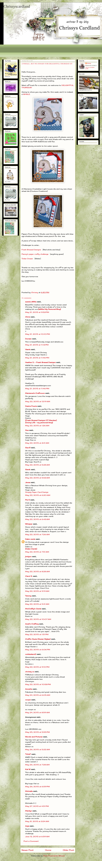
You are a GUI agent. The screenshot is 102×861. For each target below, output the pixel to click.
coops (28, 700)
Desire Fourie (31, 406)
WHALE (26, 94)
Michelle (29, 791)
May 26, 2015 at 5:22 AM (37, 750)
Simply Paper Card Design (36, 492)
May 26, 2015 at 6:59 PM (37, 787)
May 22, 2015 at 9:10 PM (37, 667)
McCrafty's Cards (33, 609)
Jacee (27, 482)
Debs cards (30, 539)
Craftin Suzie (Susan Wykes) (38, 639)
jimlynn (28, 557)
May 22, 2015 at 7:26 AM (37, 534)
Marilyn (28, 811)
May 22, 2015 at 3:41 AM (37, 443)
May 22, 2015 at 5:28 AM (37, 465)
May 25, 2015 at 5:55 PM (37, 732)
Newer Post (27, 850)
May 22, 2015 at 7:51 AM (37, 552)
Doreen (28, 339)
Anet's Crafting (32, 624)
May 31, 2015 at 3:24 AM (37, 821)
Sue (27, 430)
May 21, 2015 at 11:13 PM (37, 345)
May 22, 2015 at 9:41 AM (37, 604)
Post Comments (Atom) (54, 856)
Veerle (27, 349)
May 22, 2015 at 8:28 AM (37, 572)
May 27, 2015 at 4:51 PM (37, 806)
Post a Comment (31, 841)
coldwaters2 (30, 654)
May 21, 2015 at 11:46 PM (37, 358)
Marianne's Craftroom (35, 393)
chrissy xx (29, 672)
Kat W (27, 769)
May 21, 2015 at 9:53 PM (37, 312)
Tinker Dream (27, 259)
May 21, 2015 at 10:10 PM (37, 334)
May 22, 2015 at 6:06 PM (37, 650)
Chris (27, 317)
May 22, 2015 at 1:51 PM (36, 634)
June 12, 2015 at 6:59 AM (37, 837)
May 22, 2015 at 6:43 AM (37, 519)
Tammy (28, 596)
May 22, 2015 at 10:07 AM (38, 619)
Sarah (27, 469)
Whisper (28, 524)
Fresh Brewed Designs (31, 250)
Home (48, 850)
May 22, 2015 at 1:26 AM (37, 426)
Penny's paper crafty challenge (35, 254)
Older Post (68, 850)
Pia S (27, 500)
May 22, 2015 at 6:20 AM (37, 495)
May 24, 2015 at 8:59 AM (37, 712)
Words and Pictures (34, 737)
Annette (28, 689)
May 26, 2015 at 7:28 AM (37, 765)
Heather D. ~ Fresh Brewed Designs (40, 362)
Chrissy (89, 63)
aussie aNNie (30, 302)
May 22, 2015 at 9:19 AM (37, 591)
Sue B (28, 448)
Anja (27, 826)
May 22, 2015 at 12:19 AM (37, 401)
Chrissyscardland (17, 6)
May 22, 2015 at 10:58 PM (38, 684)
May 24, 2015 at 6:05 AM (37, 695)
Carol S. (28, 576)
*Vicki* (28, 754)
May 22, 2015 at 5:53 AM (37, 478)
